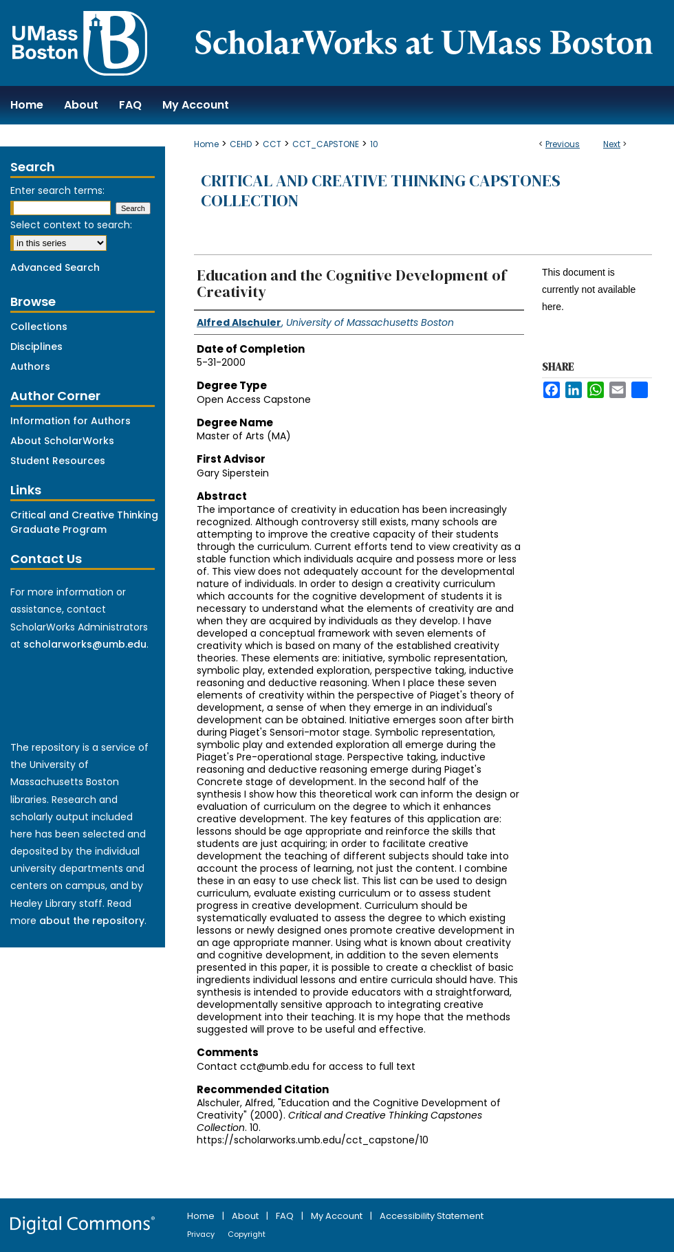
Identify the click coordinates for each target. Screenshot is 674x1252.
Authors (30, 366)
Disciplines (36, 346)
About (246, 1215)
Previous (562, 144)
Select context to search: (71, 225)
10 (374, 144)
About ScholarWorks (62, 441)
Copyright (246, 1234)
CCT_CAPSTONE (325, 144)
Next (611, 144)
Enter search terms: (57, 190)
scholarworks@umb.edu (84, 644)
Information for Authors (70, 421)
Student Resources (57, 461)
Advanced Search (55, 267)
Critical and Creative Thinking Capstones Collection (381, 190)
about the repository (91, 920)
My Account (338, 1215)
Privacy (202, 1234)
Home (206, 144)
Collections (38, 326)
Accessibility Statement (431, 1215)
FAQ (286, 1215)
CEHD (241, 144)
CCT (272, 144)
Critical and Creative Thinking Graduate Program (84, 522)
